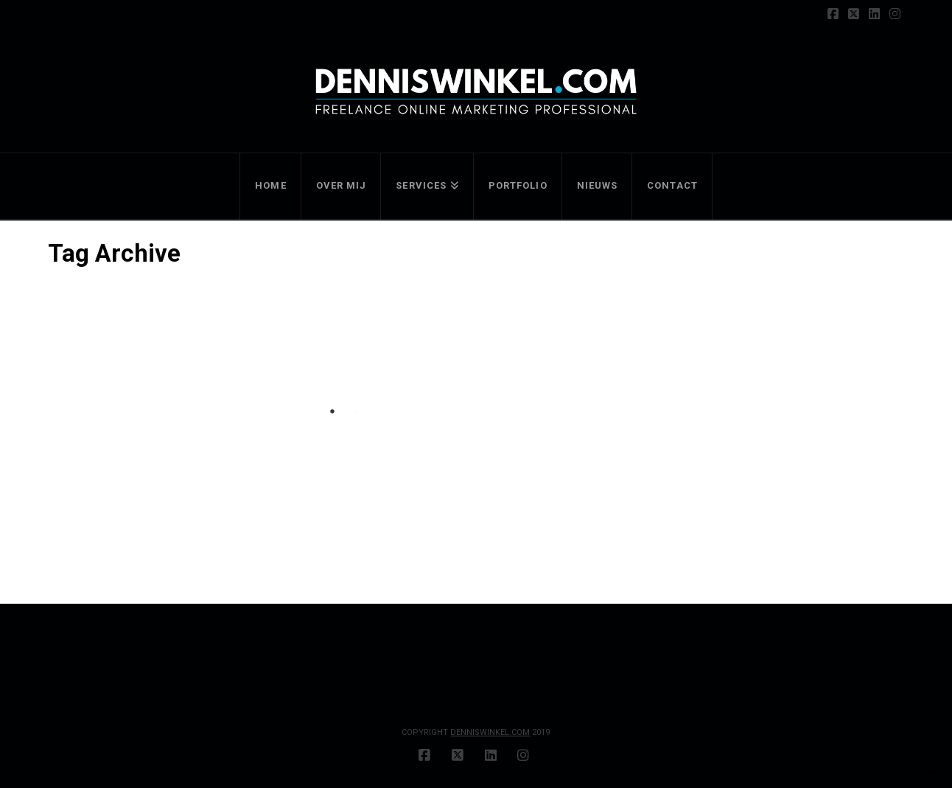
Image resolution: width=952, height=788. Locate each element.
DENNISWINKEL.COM (490, 732)
